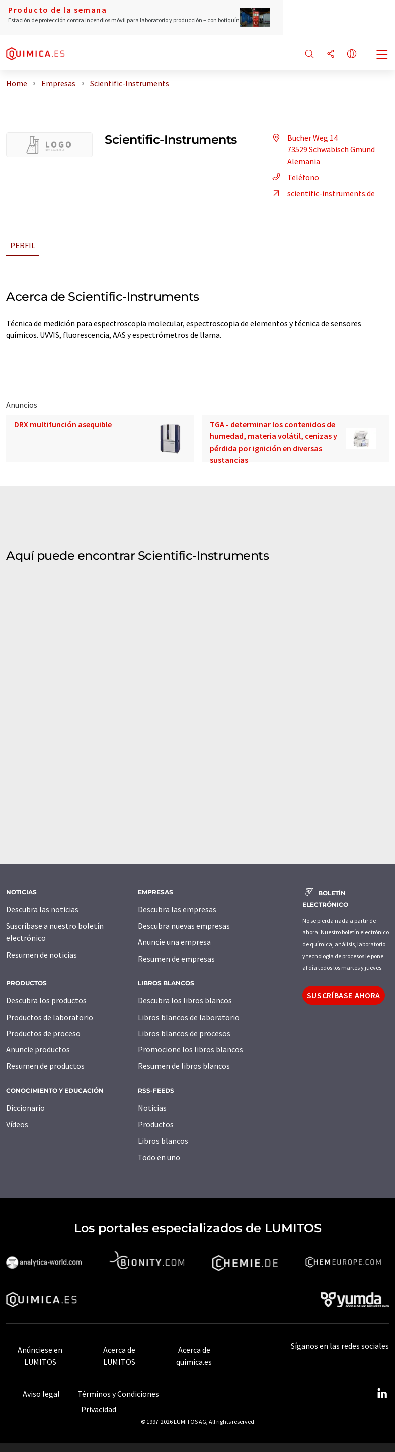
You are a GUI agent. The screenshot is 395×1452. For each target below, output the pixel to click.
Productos (156, 1124)
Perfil (22, 245)
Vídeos (17, 1124)
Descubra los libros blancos (185, 1000)
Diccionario (25, 1108)
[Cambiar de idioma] (352, 54)
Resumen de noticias (41, 955)
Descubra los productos (46, 1000)
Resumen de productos (45, 1066)
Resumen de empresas (176, 959)
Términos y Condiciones (118, 1393)
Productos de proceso (43, 1033)
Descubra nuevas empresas (184, 926)
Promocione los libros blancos (190, 1049)
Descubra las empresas (177, 909)
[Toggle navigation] (382, 55)
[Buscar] (309, 54)
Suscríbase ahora (343, 995)
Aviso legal (41, 1393)
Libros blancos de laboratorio (189, 1017)
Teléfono (294, 177)
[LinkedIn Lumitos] (382, 1393)
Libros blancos (163, 1140)
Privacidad (98, 1409)
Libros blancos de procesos (184, 1033)
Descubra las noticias (42, 909)
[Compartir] (331, 54)
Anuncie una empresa (174, 942)
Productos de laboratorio (49, 1017)
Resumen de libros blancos (184, 1066)
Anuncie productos (38, 1049)
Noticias (152, 1108)
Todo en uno (159, 1157)
